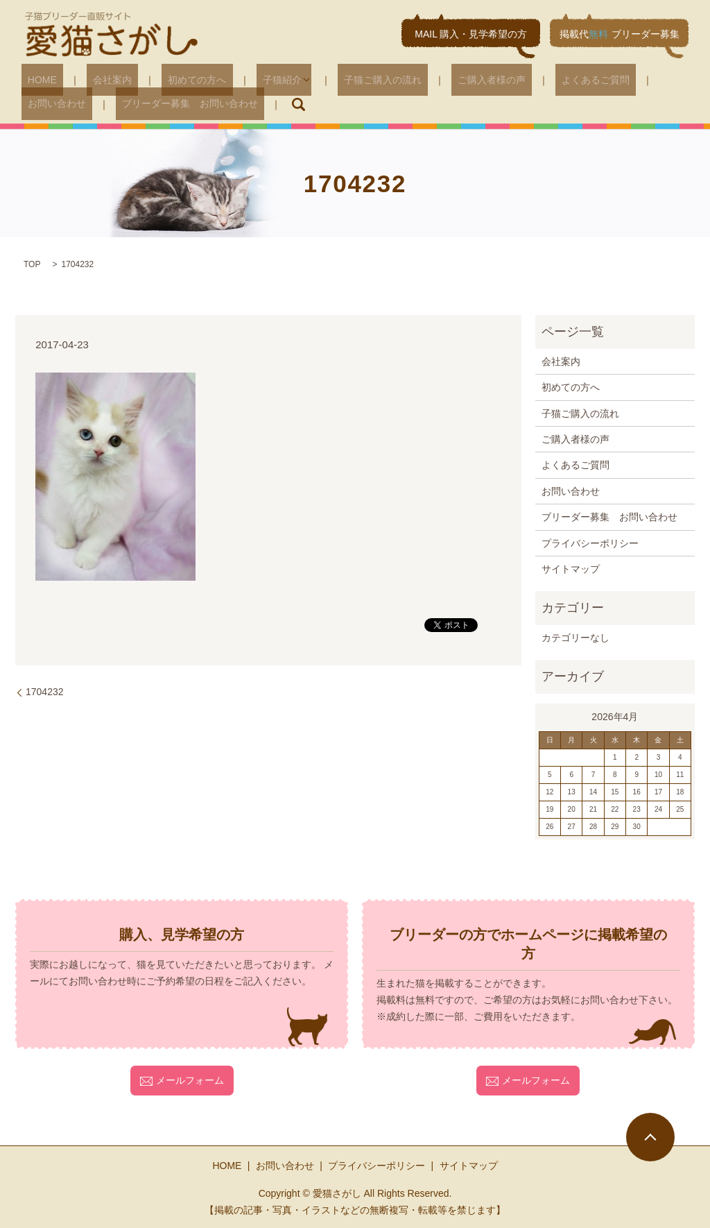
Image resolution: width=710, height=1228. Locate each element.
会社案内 (93, 79)
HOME (36, 79)
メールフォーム (182, 1079)
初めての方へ (166, 79)
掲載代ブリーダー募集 (619, 34)
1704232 (45, 691)
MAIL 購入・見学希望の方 (471, 34)
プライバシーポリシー (590, 542)
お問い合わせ (607, 79)
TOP (32, 263)
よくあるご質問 (520, 79)
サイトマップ (571, 568)
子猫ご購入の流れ (332, 79)
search (191, 104)
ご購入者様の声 (428, 79)
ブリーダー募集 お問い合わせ (89, 103)
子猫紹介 (237, 79)
